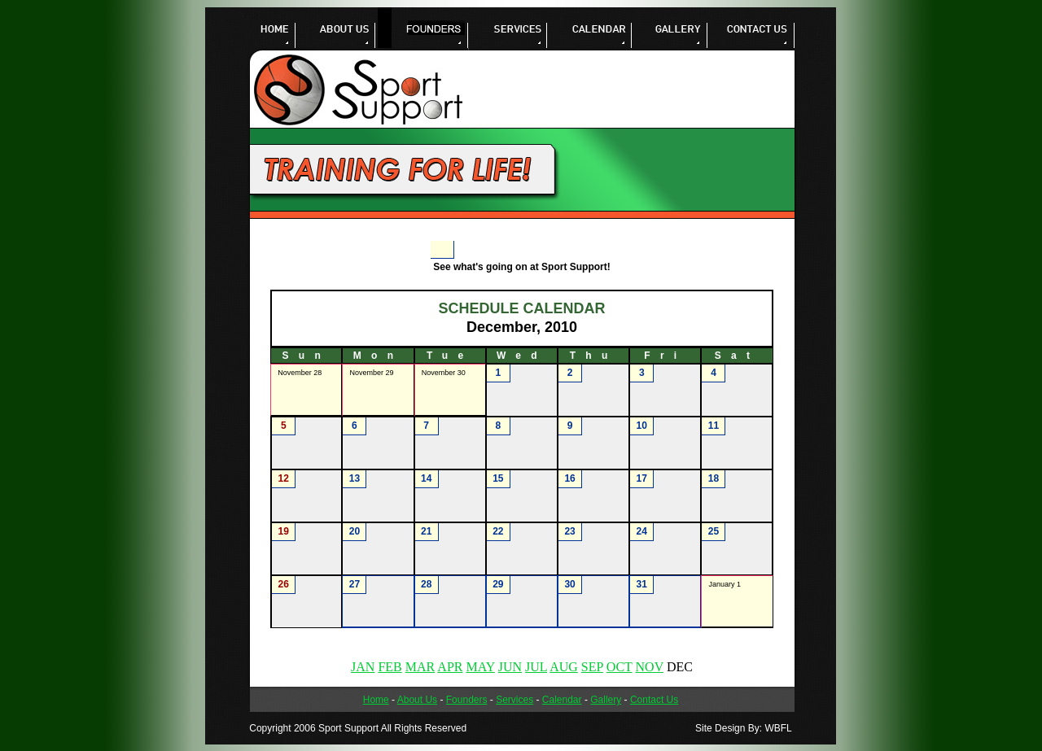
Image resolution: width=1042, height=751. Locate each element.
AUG (563, 667)
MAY (480, 667)
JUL (536, 667)
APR (449, 667)
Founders (467, 699)
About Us (417, 699)
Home (376, 699)
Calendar (562, 699)
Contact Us (654, 699)
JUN (510, 667)
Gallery (605, 699)
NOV (649, 667)
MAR (420, 667)
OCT (619, 667)
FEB (389, 667)
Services (514, 699)
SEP (592, 667)
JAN (362, 667)
